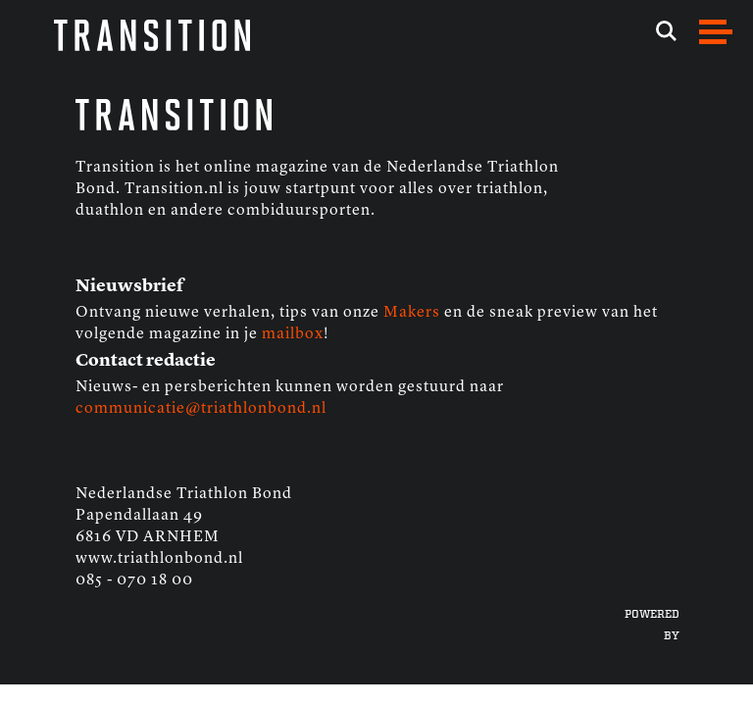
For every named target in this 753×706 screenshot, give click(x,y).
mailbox (293, 334)
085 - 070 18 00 (134, 580)
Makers (411, 313)
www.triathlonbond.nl (159, 559)
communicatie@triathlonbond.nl (200, 409)
